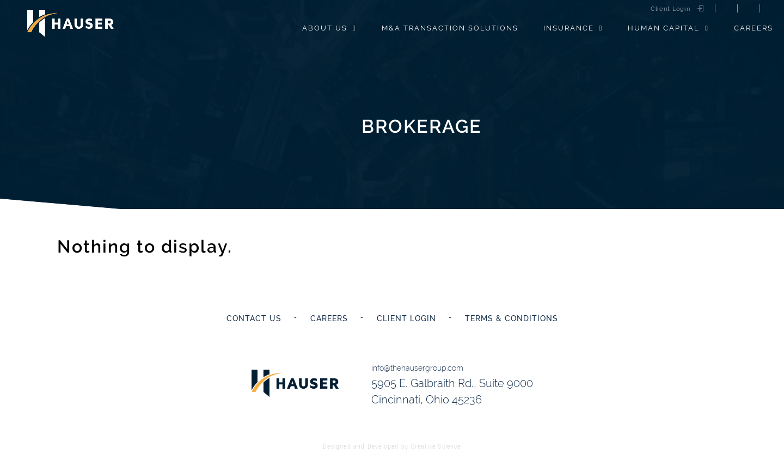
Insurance (568, 28)
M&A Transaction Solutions (450, 28)
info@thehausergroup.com (417, 368)
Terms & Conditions (511, 318)
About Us (324, 28)
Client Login (670, 9)
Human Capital (664, 28)
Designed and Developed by (392, 446)
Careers (753, 28)
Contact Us (253, 318)
